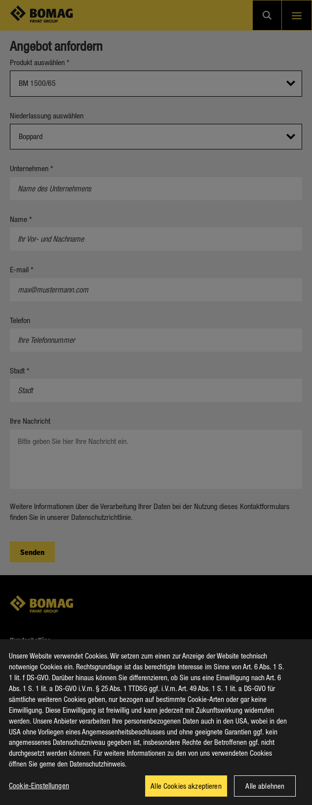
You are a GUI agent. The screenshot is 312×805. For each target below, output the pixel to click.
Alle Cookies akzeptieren (186, 791)
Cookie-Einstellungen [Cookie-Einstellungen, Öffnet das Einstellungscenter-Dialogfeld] (39, 790)
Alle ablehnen (264, 791)
